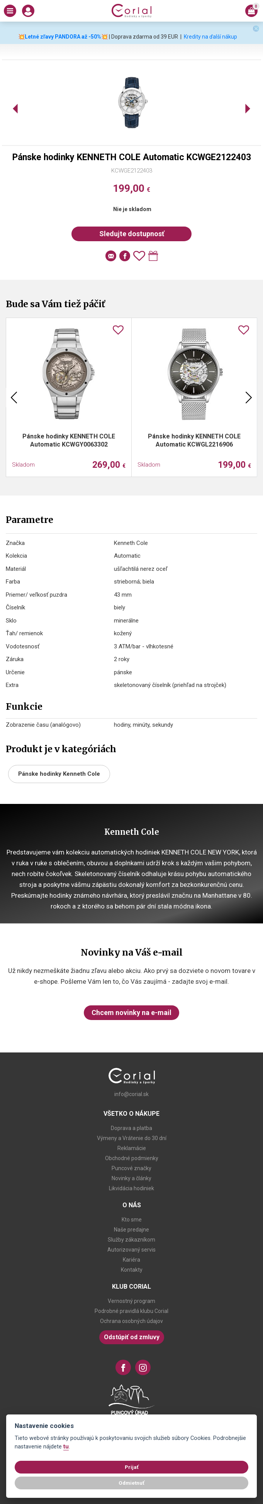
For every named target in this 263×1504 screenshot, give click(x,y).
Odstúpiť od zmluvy (131, 1337)
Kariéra (131, 1260)
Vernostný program (131, 1301)
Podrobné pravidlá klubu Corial (131, 1311)
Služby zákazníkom (131, 1240)
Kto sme (132, 1219)
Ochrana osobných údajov (131, 1321)
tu (66, 1446)
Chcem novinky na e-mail (131, 1012)
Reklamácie (131, 1148)
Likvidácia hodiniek (131, 1188)
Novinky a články (131, 1178)
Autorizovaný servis (131, 1250)
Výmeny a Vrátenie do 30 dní (131, 1138)
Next (249, 397)
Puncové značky (131, 1168)
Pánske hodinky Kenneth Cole (59, 773)
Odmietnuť (131, 1483)
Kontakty (132, 1270)
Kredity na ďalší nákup (210, 37)
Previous (14, 397)
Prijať (132, 1467)
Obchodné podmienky (131, 1158)
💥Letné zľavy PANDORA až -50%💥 (63, 37)
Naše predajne (131, 1230)
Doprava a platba (131, 1128)
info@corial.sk (131, 1094)
